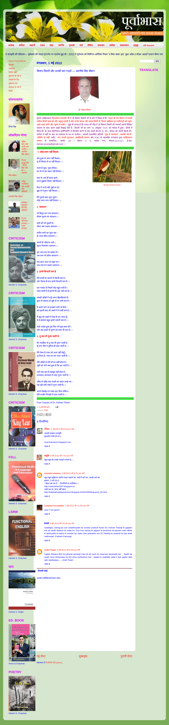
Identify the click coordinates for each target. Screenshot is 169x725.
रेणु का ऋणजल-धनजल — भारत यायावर (25, 223)
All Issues (148, 45)
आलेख (11, 45)
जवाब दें (47, 446)
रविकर (47, 429)
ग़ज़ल (42, 45)
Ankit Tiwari (50, 550)
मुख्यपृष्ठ (83, 656)
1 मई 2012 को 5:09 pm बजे (62, 429)
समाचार (101, 45)
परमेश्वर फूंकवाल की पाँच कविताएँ (24, 206)
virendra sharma (52, 473)
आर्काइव (11, 68)
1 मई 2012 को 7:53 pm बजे (61, 456)
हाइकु (135, 45)
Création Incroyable (54, 506)
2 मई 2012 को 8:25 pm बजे (73, 473)
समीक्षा (112, 45)
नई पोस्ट (41, 656)
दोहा (51, 45)
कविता (22, 45)
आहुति (46, 456)
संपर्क (11, 91)
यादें (81, 45)
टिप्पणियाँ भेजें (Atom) (53, 662)
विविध (90, 45)
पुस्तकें (72, 45)
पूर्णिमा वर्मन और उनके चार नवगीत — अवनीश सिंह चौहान (25, 147)
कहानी (32, 45)
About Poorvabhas (17, 61)
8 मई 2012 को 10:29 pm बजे (62, 523)
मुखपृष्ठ (11, 65)
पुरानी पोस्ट (126, 656)
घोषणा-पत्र (13, 72)
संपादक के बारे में (15, 87)
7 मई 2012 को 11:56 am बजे (77, 506)
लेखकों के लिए (14, 79)
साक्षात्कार (124, 45)
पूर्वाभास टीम (13, 83)
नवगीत (61, 45)
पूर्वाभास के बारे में (15, 76)
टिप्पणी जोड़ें (42, 571)
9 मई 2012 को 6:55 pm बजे (68, 550)
